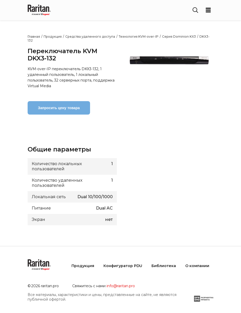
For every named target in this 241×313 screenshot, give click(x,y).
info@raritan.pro (121, 286)
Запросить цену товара (59, 108)
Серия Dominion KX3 (179, 36)
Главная (34, 36)
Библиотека (163, 265)
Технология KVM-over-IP (138, 36)
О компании (197, 265)
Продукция (53, 36)
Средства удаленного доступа (90, 36)
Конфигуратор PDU (122, 265)
